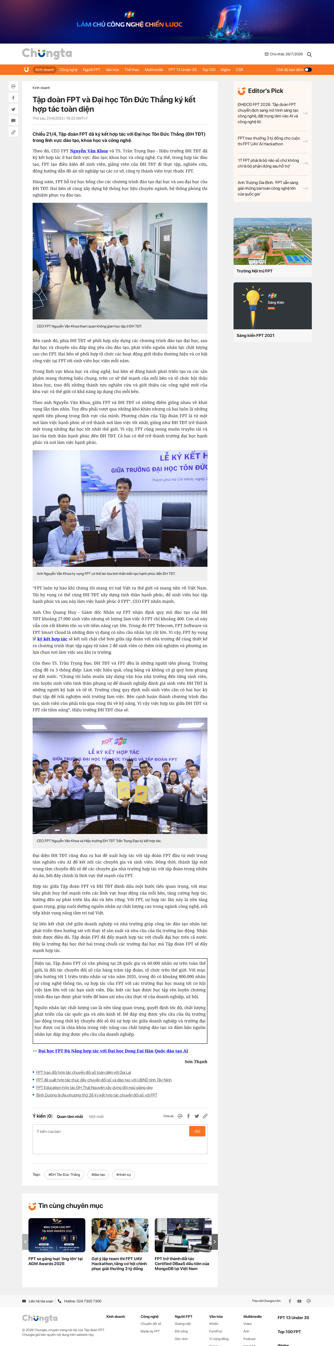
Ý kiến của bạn (120, 1131)
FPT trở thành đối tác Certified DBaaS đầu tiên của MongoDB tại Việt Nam (182, 1247)
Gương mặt (183, 1307)
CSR (262, 69)
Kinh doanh (45, 69)
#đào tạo (98, 1158)
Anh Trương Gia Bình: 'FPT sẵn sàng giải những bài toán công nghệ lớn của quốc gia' (273, 188)
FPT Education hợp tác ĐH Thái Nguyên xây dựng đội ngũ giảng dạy (94, 1087)
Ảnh (246, 1315)
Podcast (249, 1322)
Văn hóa (120, 69)
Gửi (197, 1131)
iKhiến (213, 1307)
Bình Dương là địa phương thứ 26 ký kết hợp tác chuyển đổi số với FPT (96, 1095)
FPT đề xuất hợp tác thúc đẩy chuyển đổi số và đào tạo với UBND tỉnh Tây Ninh (104, 1079)
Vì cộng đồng (219, 1322)
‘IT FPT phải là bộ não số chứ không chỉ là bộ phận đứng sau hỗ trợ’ (273, 163)
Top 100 (226, 69)
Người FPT (97, 69)
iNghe (245, 69)
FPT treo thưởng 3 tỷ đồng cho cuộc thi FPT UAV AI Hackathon (273, 141)
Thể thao (142, 69)
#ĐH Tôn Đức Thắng (64, 1158)
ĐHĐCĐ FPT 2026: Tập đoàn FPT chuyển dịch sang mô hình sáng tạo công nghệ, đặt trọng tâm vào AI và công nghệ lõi (273, 113)
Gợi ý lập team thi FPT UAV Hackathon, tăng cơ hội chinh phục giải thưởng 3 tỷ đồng (119, 1247)
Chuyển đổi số (151, 1307)
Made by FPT (150, 1315)
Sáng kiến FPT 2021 (256, 335)
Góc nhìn (181, 1322)
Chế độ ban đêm (294, 69)
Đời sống (181, 1315)
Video (247, 1307)
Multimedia (167, 69)
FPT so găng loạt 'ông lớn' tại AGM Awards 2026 (55, 1245)
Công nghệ (72, 69)
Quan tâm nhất (70, 1116)
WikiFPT (249, 1330)
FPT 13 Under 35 (198, 69)
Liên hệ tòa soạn (37, 1285)
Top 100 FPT (289, 1315)
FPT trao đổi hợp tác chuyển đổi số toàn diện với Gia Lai (83, 1072)
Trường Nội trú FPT (255, 271)
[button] (215, 1225)
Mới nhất (96, 1116)
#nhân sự (123, 1158)
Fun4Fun (215, 1315)
